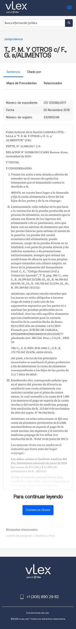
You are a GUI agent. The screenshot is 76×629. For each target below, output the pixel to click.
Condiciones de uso (37, 612)
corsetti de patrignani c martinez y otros (30, 535)
